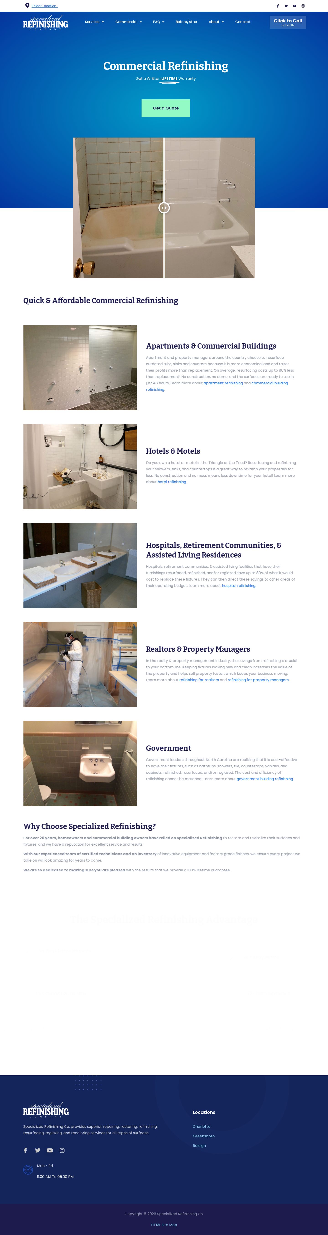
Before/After (186, 21)
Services (94, 21)
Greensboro (204, 1136)
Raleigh (199, 1145)
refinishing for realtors (307, 680)
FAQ (158, 21)
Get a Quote (166, 108)
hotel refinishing (280, 482)
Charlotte (201, 1126)
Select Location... (45, 6)
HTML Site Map (164, 1224)
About (216, 21)
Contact (242, 21)
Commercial (128, 21)
